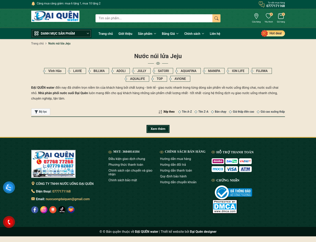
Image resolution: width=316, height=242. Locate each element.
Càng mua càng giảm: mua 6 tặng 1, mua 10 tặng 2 (69, 3)
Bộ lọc (40, 112)
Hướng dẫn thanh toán (176, 170)
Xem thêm (158, 129)
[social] (34, 209)
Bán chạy (220, 111)
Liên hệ (215, 34)
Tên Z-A (203, 111)
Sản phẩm (147, 34)
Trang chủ (105, 34)
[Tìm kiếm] (216, 18)
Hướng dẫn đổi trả (173, 165)
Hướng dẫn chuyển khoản (178, 182)
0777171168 (61, 191)
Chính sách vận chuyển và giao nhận (130, 172)
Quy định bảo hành (173, 176)
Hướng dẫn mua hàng (175, 159)
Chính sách (194, 34)
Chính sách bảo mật (122, 180)
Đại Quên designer (203, 232)
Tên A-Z (187, 111)
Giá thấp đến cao (243, 111)
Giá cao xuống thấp (273, 111)
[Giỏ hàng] (281, 18)
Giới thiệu (125, 34)
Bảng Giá (170, 34)
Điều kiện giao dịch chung (126, 159)
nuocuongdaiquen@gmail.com (68, 199)
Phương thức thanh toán (125, 165)
